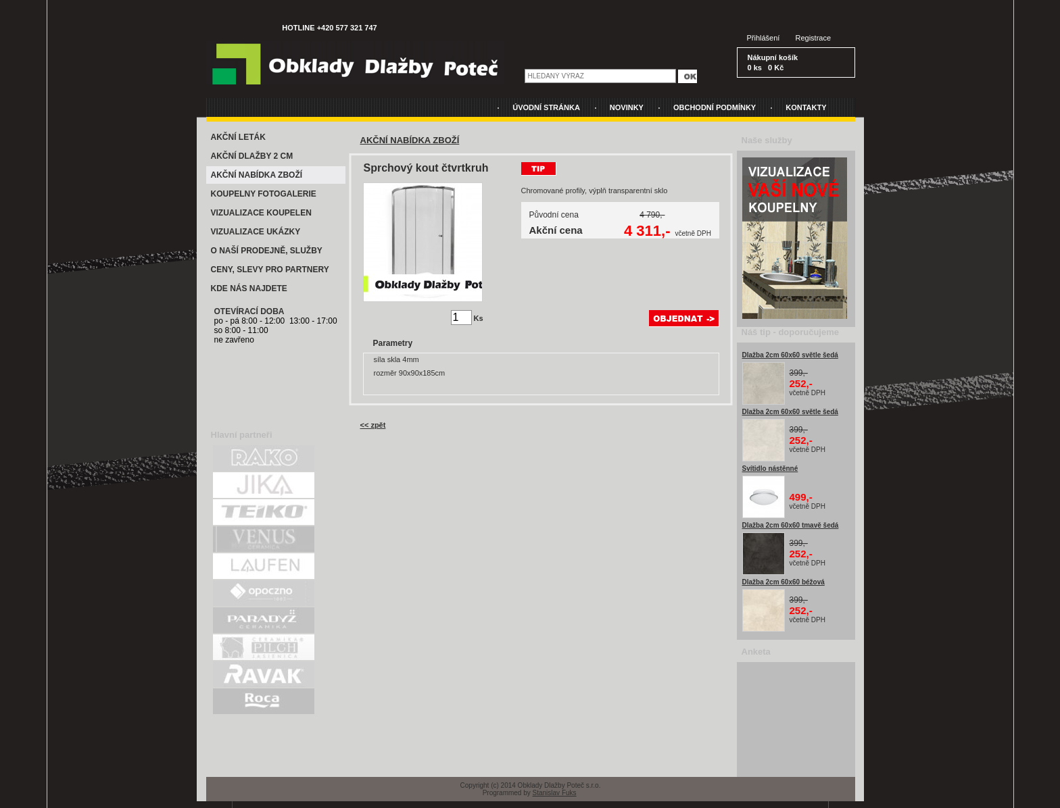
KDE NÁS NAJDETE (249, 288)
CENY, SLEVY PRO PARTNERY (270, 269)
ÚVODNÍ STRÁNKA (546, 107)
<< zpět (373, 425)
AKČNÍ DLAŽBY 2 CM (252, 156)
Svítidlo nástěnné (770, 468)
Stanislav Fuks (555, 793)
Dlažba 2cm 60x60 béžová (783, 582)
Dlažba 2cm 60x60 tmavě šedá (790, 525)
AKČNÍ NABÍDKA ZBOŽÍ (257, 175)
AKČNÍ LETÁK (238, 137)
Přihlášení (763, 38)
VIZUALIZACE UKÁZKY (256, 231)
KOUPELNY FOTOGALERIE (263, 194)
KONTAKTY (806, 107)
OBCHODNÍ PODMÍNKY (714, 107)
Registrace (814, 38)
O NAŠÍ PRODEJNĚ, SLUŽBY (266, 250)
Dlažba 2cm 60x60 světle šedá (790, 355)
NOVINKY (627, 107)
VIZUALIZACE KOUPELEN (261, 213)
